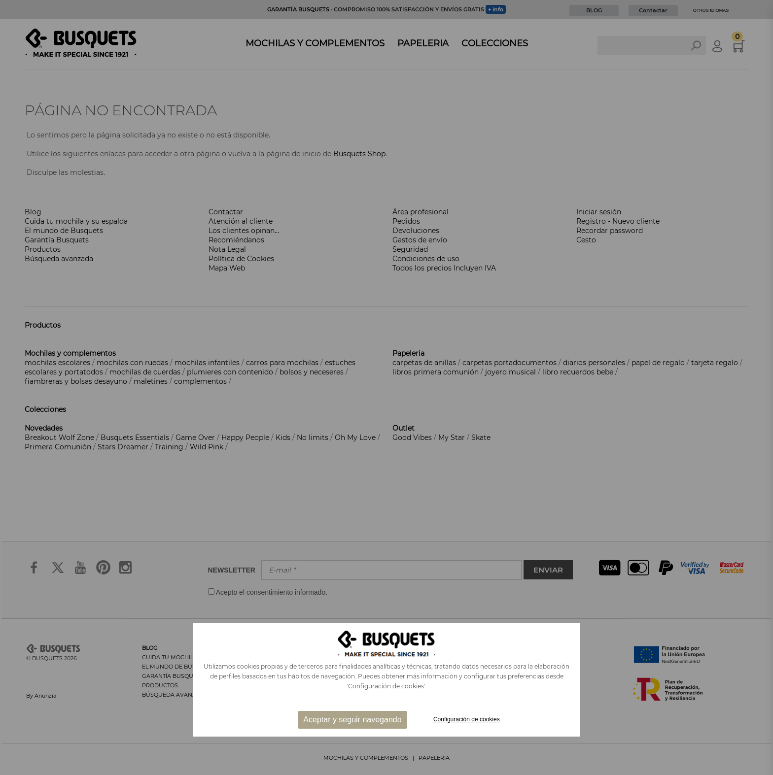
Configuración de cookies (466, 719)
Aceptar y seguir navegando (352, 719)
